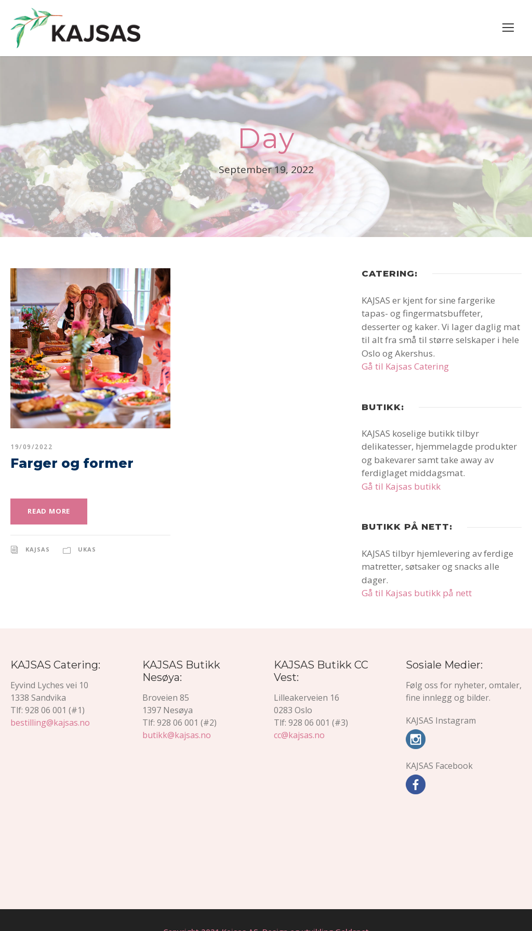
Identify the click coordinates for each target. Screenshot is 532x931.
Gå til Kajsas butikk (399, 486)
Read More (50, 511)
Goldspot (347, 908)
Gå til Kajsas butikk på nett (414, 580)
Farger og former (62, 463)
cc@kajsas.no (300, 711)
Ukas (89, 549)
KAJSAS (38, 549)
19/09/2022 (29, 447)
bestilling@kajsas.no (48, 711)
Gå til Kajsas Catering (404, 366)
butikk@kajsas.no (175, 711)
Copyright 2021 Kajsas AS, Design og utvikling (250, 908)
